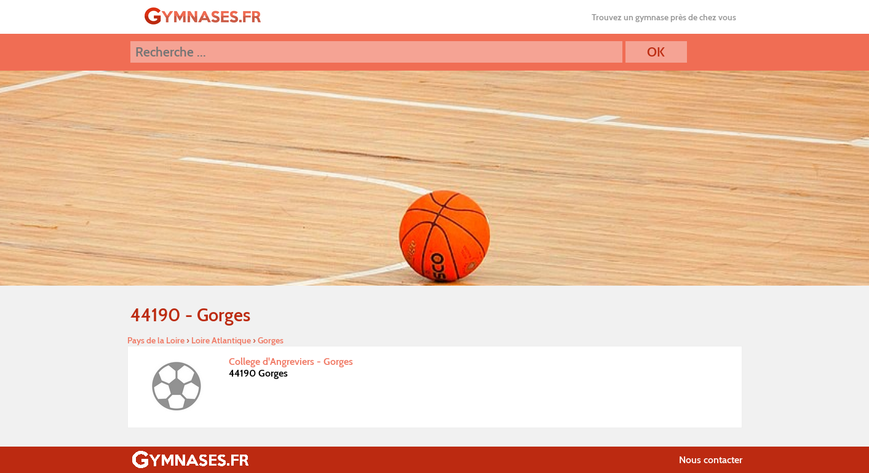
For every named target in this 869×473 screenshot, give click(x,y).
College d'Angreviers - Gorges (291, 361)
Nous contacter (710, 460)
